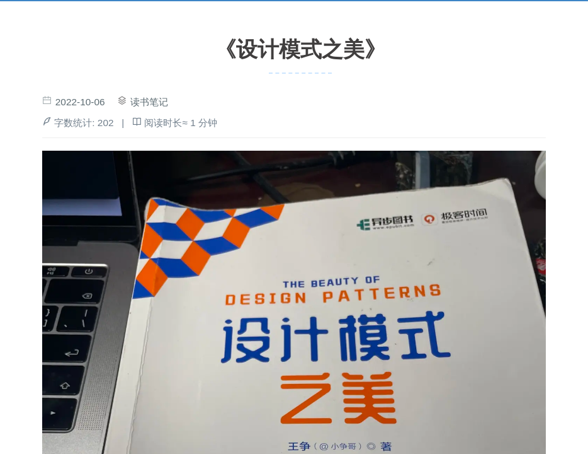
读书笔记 (149, 101)
